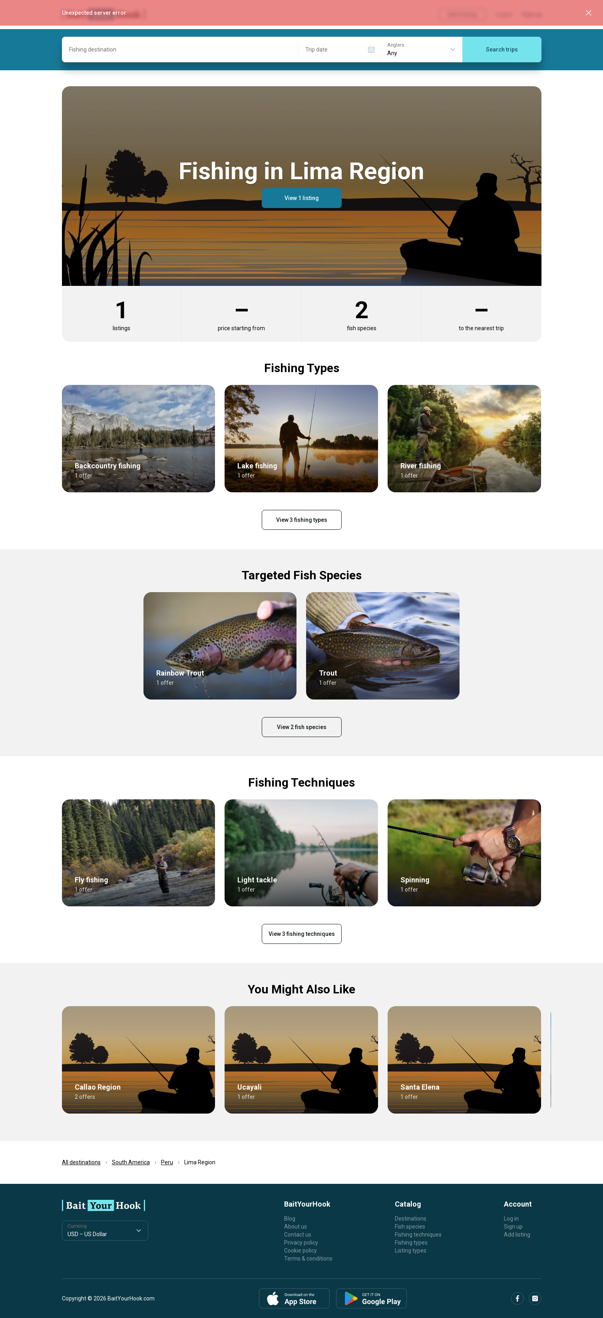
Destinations (410, 1218)
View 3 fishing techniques (302, 934)
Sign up (513, 1226)
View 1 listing (302, 198)
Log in (511, 1218)
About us (295, 1226)
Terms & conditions (308, 1258)
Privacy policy (301, 1242)
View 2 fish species (301, 727)
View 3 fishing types (301, 520)
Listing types (410, 1250)
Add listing (517, 1234)
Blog (289, 1218)
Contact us (297, 1234)
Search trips (502, 49)
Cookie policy (300, 1250)
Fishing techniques (418, 1234)
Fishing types (411, 1242)
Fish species (410, 1226)
